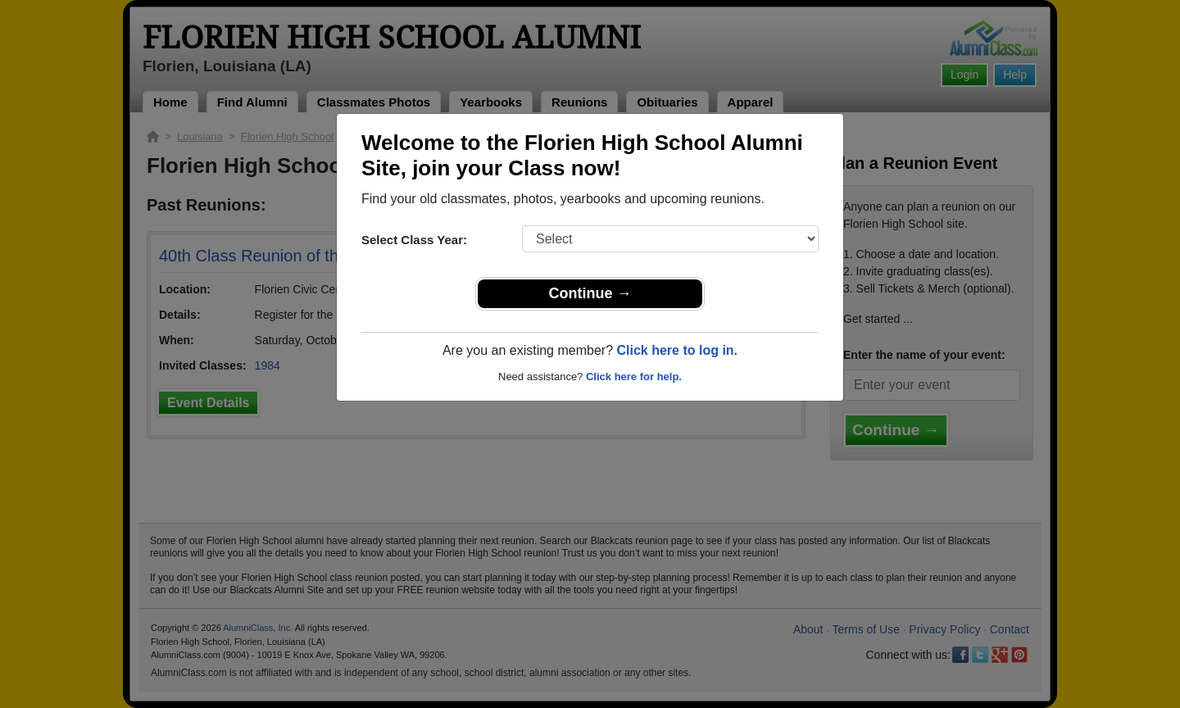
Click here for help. (634, 376)
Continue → (590, 293)
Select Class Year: (414, 240)
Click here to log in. (677, 350)
